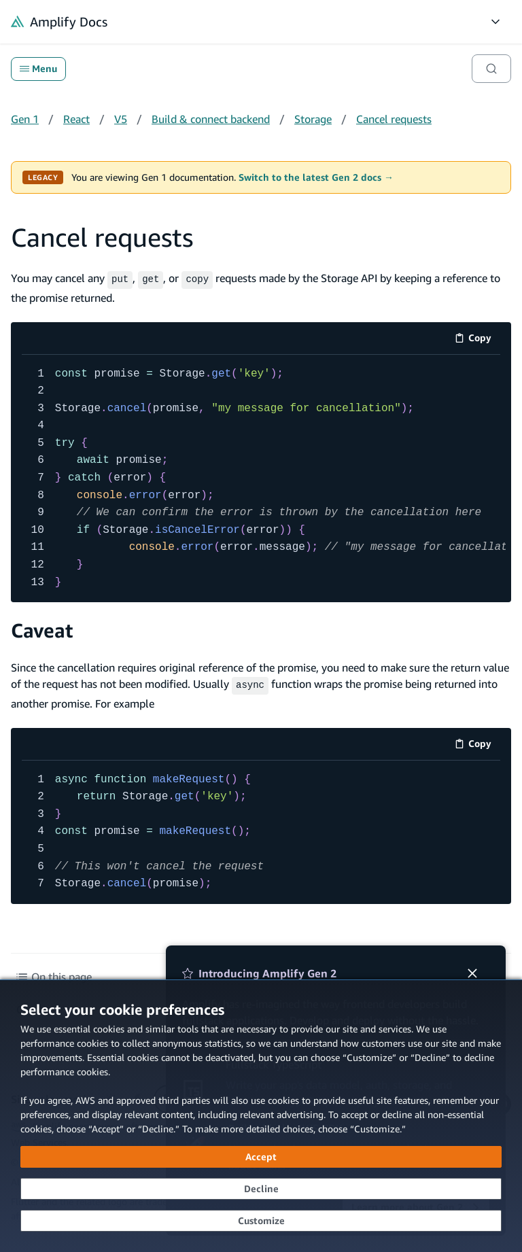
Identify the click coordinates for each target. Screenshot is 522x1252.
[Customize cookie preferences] (261, 1221)
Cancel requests (394, 119)
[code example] (261, 476)
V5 (120, 119)
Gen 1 (25, 119)
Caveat (42, 629)
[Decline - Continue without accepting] (261, 1189)
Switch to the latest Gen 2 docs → (316, 177)
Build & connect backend (211, 119)
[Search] (491, 68)
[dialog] (261, 1115)
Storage (313, 119)
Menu (38, 69)
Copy (477, 338)
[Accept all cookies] (261, 1157)
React (76, 119)
